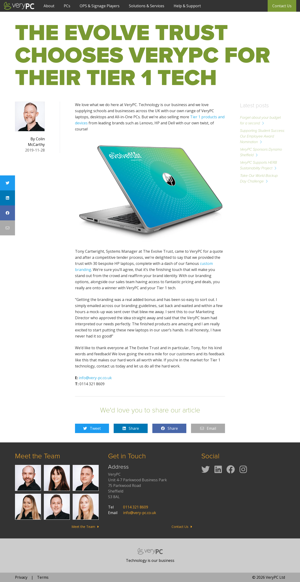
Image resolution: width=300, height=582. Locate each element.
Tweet (92, 428)
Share (131, 428)
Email (208, 428)
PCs (67, 5)
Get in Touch (127, 456)
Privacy (21, 577)
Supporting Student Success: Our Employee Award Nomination (262, 136)
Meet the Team (37, 456)
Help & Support (187, 5)
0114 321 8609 (135, 507)
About (49, 5)
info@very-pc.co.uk (95, 377)
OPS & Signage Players (100, 5)
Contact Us (282, 5)
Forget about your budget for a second (260, 120)
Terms (43, 577)
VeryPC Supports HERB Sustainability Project (258, 165)
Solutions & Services (146, 5)
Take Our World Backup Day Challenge (259, 178)
